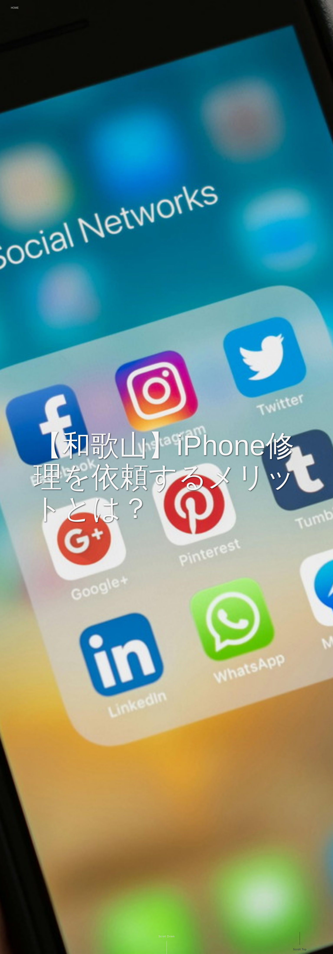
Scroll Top (299, 949)
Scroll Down (166, 936)
